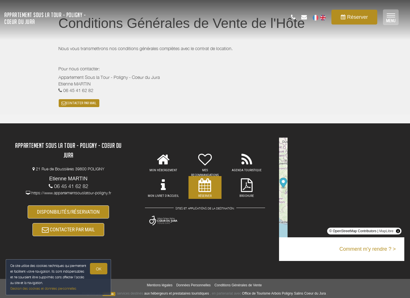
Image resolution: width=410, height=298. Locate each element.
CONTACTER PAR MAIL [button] (79, 103)
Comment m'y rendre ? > (367, 249)
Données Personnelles (193, 285)
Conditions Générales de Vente (238, 285)
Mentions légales (160, 285)
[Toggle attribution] (398, 231)
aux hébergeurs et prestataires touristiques (176, 293)
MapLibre (386, 231)
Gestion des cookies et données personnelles (43, 288)
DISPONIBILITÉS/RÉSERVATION (68, 212)
